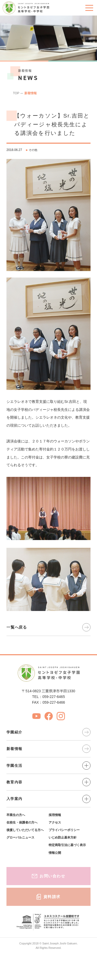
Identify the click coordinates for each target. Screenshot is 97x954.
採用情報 (55, 815)
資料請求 (48, 897)
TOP (16, 93)
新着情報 (30, 93)
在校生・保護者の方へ (22, 822)
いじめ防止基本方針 (63, 837)
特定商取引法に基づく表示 (67, 845)
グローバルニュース (20, 837)
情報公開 (55, 853)
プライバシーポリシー (64, 830)
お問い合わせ (48, 876)
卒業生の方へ (15, 815)
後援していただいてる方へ (25, 830)
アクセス (55, 822)
